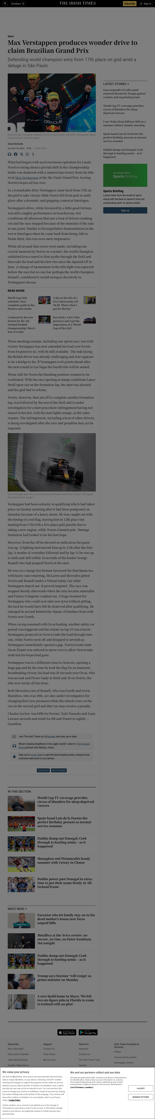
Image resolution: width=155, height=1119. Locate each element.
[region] (77, 1093)
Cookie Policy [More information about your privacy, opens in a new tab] (14, 1100)
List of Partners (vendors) (81, 1087)
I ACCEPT (141, 1088)
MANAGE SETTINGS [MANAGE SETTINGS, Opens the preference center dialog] (140, 1097)
